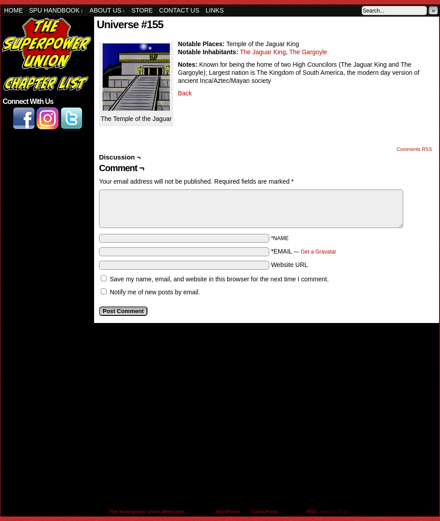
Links (215, 10)
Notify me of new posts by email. (155, 292)
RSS (311, 511)
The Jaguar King (263, 52)
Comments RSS (414, 149)
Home (13, 10)
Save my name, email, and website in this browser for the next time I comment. (219, 279)
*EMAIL (303, 251)
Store (142, 10)
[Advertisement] (46, 180)
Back (185, 93)
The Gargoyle (308, 52)
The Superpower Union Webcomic (146, 511)
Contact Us (179, 10)
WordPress (228, 511)
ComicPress (264, 511)
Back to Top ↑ (335, 511)
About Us (107, 10)
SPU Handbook (56, 10)
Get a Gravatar (318, 252)
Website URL (289, 264)
